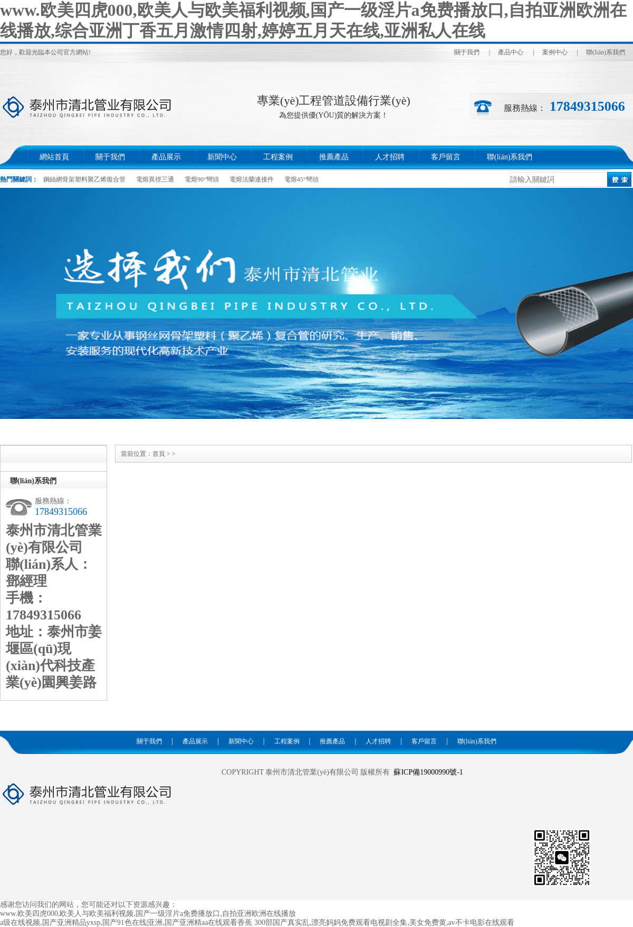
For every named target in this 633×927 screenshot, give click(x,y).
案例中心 (555, 52)
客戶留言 (446, 157)
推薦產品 (334, 157)
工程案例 (278, 157)
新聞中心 (222, 157)
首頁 (158, 453)
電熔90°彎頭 (202, 179)
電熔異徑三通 (155, 179)
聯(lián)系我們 (605, 52)
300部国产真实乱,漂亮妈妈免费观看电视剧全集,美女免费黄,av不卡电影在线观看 (384, 922)
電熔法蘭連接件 (251, 179)
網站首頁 (54, 157)
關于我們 (466, 52)
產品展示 (166, 157)
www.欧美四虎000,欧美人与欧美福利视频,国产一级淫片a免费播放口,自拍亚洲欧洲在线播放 (148, 914)
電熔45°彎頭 (301, 179)
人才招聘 (390, 157)
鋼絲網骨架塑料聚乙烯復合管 (84, 179)
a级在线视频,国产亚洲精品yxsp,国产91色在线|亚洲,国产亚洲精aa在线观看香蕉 (126, 922)
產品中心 (510, 52)
